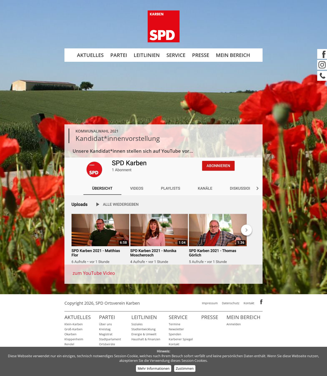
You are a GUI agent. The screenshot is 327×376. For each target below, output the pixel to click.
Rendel (69, 344)
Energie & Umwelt (143, 334)
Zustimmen (185, 368)
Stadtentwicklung (143, 329)
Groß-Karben (73, 329)
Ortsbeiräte (107, 344)
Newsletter (176, 329)
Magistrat (105, 334)
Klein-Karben (73, 324)
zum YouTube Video (94, 273)
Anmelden (233, 324)
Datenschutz (230, 303)
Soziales (137, 324)
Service (175, 55)
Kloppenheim (73, 339)
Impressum (210, 303)
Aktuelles (90, 55)
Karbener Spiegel (181, 339)
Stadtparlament (110, 339)
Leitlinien (147, 55)
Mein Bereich (233, 55)
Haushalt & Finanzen (145, 339)
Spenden (175, 334)
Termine (174, 324)
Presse (200, 55)
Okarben (70, 334)
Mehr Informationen (154, 368)
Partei (118, 55)
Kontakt (249, 303)
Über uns (105, 324)
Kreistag (105, 329)
